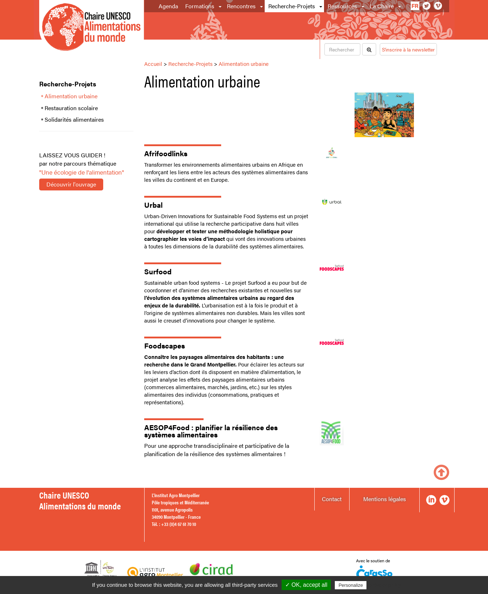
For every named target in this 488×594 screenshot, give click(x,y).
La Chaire (382, 6)
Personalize (350, 585)
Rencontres (241, 6)
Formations (199, 6)
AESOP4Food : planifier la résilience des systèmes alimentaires (211, 431)
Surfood (158, 271)
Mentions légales (384, 499)
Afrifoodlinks (165, 153)
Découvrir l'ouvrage (71, 184)
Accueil (153, 63)
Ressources (342, 6)
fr (415, 5)
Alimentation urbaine (71, 96)
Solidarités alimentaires (74, 119)
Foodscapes (164, 345)
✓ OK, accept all (306, 585)
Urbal (153, 204)
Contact (332, 499)
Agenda (168, 6)
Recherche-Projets (291, 6)
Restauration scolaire (71, 108)
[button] (220, 6)
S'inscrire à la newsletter (408, 49)
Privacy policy (385, 585)
